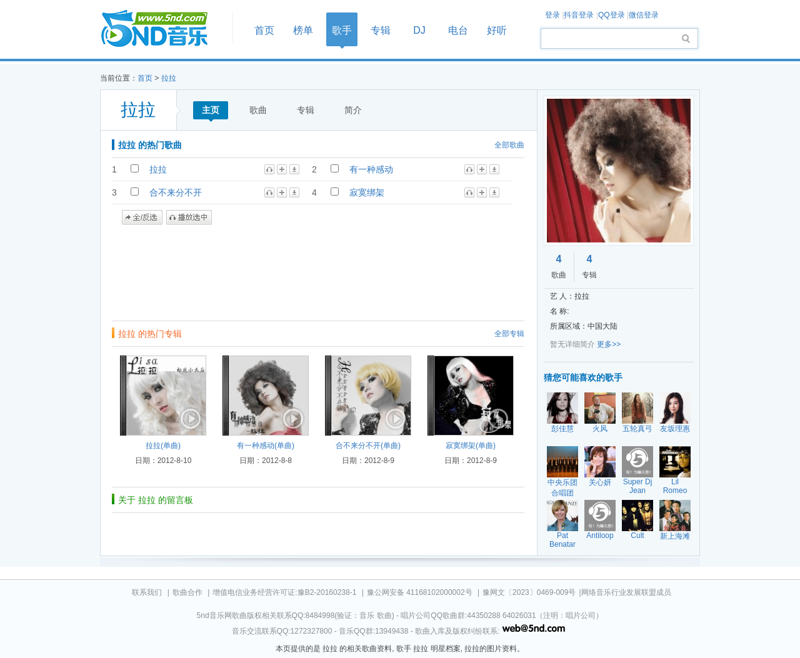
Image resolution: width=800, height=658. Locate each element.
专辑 (381, 30)
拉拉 (168, 78)
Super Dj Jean (637, 486)
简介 (353, 110)
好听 (497, 30)
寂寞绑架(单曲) (471, 445)
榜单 (303, 30)
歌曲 (258, 110)
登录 (552, 15)
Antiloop (599, 535)
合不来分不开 (175, 192)
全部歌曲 (509, 145)
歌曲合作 (187, 592)
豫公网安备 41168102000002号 (419, 592)
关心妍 (600, 482)
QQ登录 (611, 15)
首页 (162, 29)
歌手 (342, 30)
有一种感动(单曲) (265, 445)
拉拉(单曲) (163, 445)
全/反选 (142, 217)
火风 (600, 428)
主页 (210, 110)
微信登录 (644, 15)
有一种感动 (371, 169)
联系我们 (147, 592)
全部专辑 (509, 333)
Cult (637, 535)
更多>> (609, 344)
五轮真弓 (637, 428)
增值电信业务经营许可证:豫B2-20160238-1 (284, 592)
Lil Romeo (675, 486)
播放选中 (189, 217)
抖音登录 (579, 15)
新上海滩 (675, 536)
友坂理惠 (675, 428)
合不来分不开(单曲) (368, 445)
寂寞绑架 (366, 192)
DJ (419, 30)
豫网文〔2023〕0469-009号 (529, 592)
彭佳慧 (562, 428)
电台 (458, 30)
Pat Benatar (562, 540)
